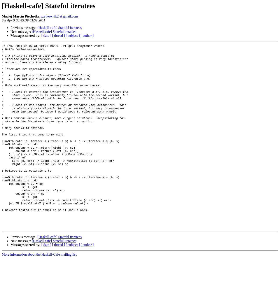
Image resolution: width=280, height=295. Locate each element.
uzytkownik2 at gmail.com (59, 16)
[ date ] (46, 35)
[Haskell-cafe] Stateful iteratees (59, 28)
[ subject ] (73, 35)
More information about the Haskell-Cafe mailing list (39, 291)
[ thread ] (58, 35)
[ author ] (87, 35)
